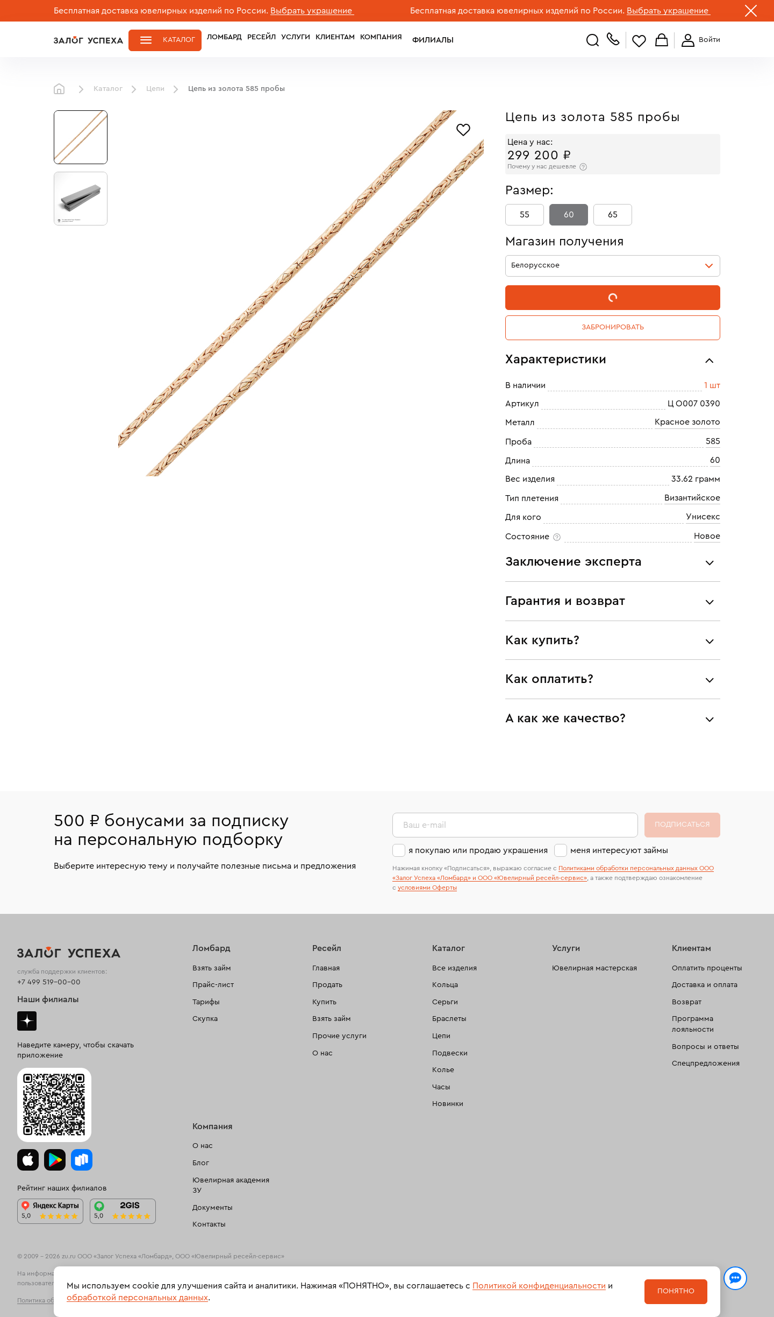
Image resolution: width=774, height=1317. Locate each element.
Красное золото (687, 422)
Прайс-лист (213, 985)
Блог (200, 1163)
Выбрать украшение (312, 10)
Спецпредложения (706, 1063)
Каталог (179, 40)
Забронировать (613, 327)
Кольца (445, 985)
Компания (381, 40)
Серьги (445, 1002)
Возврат (686, 1002)
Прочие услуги (339, 1036)
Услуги (295, 40)
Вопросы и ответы (705, 1047)
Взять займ (211, 968)
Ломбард (224, 40)
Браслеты (449, 1019)
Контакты (209, 1224)
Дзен (27, 1021)
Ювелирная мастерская (594, 968)
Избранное (639, 40)
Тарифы (206, 1002)
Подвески (450, 1053)
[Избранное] (463, 128)
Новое (707, 536)
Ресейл (261, 40)
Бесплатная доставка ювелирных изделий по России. (161, 10)
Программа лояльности (693, 1024)
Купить (324, 1002)
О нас (322, 1053)
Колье (443, 1070)
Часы (441, 1087)
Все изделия (454, 968)
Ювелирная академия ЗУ (230, 1186)
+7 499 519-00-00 (49, 982)
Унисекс (703, 516)
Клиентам (335, 40)
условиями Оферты (427, 887)
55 (524, 214)
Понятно (675, 1291)
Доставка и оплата (704, 985)
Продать (327, 985)
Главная (62, 89)
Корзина (661, 40)
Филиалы (426, 40)
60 (569, 214)
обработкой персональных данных (137, 1297)
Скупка (205, 1019)
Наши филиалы (48, 999)
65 (613, 214)
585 (713, 441)
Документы (212, 1208)
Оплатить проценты (707, 968)
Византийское (692, 498)
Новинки (447, 1104)
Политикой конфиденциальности (539, 1285)
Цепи (155, 89)
